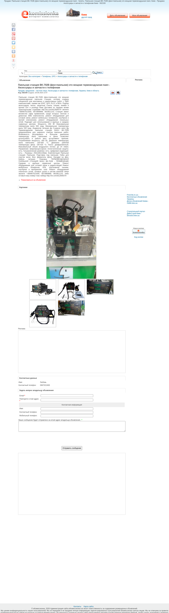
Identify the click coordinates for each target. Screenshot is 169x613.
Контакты (78, 606)
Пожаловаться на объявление (33, 180)
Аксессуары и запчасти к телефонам (72, 76)
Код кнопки (138, 237)
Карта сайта (89, 606)
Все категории (34, 76)
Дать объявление (117, 15)
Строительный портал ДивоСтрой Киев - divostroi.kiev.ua (136, 213)
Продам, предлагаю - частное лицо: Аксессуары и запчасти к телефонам (48, 91)
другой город (86, 17)
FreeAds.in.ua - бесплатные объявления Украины (137, 197)
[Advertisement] (84, 45)
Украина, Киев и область (89, 91)
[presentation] (71, 440)
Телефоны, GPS (48, 76)
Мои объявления (139, 15)
